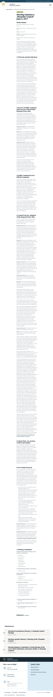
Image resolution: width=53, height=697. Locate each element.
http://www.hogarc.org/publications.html (27, 538)
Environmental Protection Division (38, 672)
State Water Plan (34, 667)
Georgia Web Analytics (20, 695)
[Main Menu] (50, 5)
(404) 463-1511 (14, 669)
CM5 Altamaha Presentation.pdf (25, 602)
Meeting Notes (9, 9)
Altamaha (27, 615)
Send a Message (11, 676)
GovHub (48, 692)
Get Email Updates (35, 669)
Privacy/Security (22, 692)
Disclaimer (33, 674)
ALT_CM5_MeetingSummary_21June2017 (27, 606)
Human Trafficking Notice (9, 695)
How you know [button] (47, 1)
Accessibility (14, 692)
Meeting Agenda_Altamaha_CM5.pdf (26, 599)
